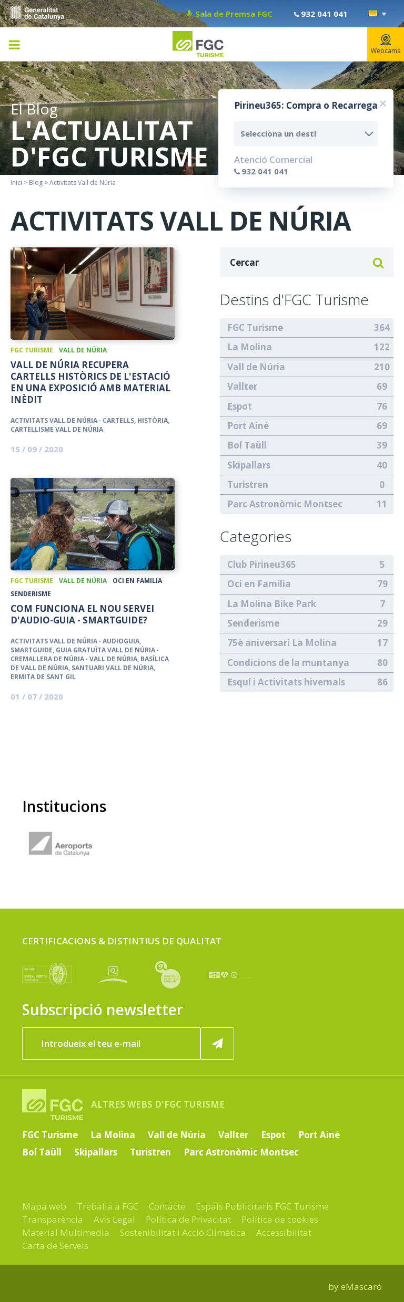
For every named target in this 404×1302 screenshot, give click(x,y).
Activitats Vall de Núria (54, 420)
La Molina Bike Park (271, 604)
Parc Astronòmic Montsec (284, 504)
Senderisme (31, 594)
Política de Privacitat (188, 1219)
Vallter (242, 386)
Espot (239, 406)
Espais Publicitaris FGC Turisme (262, 1206)
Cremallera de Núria (47, 658)
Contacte (167, 1206)
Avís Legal (114, 1219)
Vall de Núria (83, 350)
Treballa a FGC (107, 1206)
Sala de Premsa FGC (229, 13)
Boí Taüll (247, 445)
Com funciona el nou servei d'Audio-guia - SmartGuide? (82, 614)
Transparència (52, 1219)
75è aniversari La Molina (282, 643)
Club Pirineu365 (261, 564)
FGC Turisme (32, 350)
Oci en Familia (137, 581)
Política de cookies (279, 1219)
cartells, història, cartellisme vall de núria (90, 425)
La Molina (249, 347)
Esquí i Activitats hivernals (286, 682)
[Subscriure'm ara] (217, 1043)
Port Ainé (248, 426)
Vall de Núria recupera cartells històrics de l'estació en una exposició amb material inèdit (90, 382)
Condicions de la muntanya (288, 663)
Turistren (247, 484)
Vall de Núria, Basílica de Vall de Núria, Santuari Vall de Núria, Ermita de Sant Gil (90, 667)
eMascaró (361, 1286)
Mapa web (44, 1206)
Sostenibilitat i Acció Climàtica (183, 1232)
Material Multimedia (65, 1232)
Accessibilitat (283, 1232)
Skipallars (248, 465)
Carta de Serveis (55, 1245)
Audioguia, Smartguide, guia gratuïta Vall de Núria (83, 645)
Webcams (385, 44)
